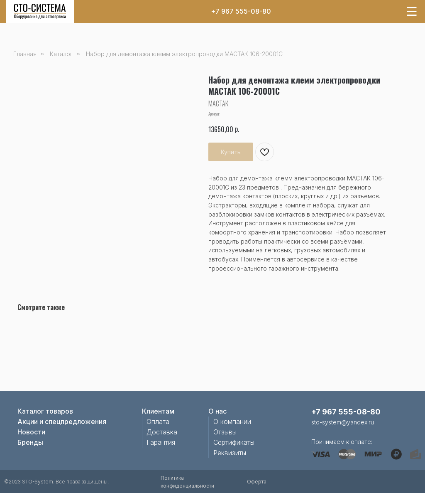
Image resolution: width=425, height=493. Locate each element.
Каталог (61, 53)
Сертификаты (233, 442)
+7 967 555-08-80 (241, 11)
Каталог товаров (45, 411)
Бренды (30, 442)
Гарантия (161, 442)
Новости (31, 432)
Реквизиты (229, 453)
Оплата (158, 421)
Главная (25, 53)
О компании (232, 421)
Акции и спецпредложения (61, 421)
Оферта (256, 481)
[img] (40, 11)
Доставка (162, 432)
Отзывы (225, 432)
